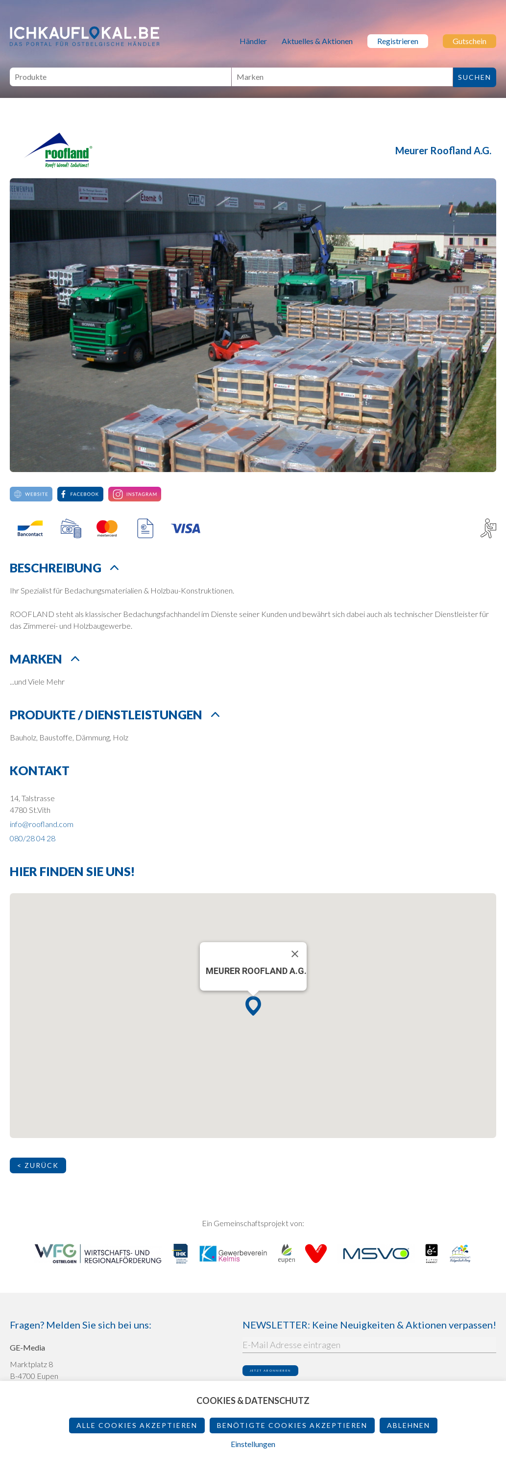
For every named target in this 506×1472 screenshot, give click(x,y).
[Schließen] (295, 954)
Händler (253, 41)
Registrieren (397, 41)
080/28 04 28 (32, 838)
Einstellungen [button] (253, 1443)
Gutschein (469, 41)
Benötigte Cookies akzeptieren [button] (292, 1425)
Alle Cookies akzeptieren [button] (136, 1425)
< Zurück (38, 1165)
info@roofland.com (41, 824)
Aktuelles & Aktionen (317, 41)
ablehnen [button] (408, 1425)
